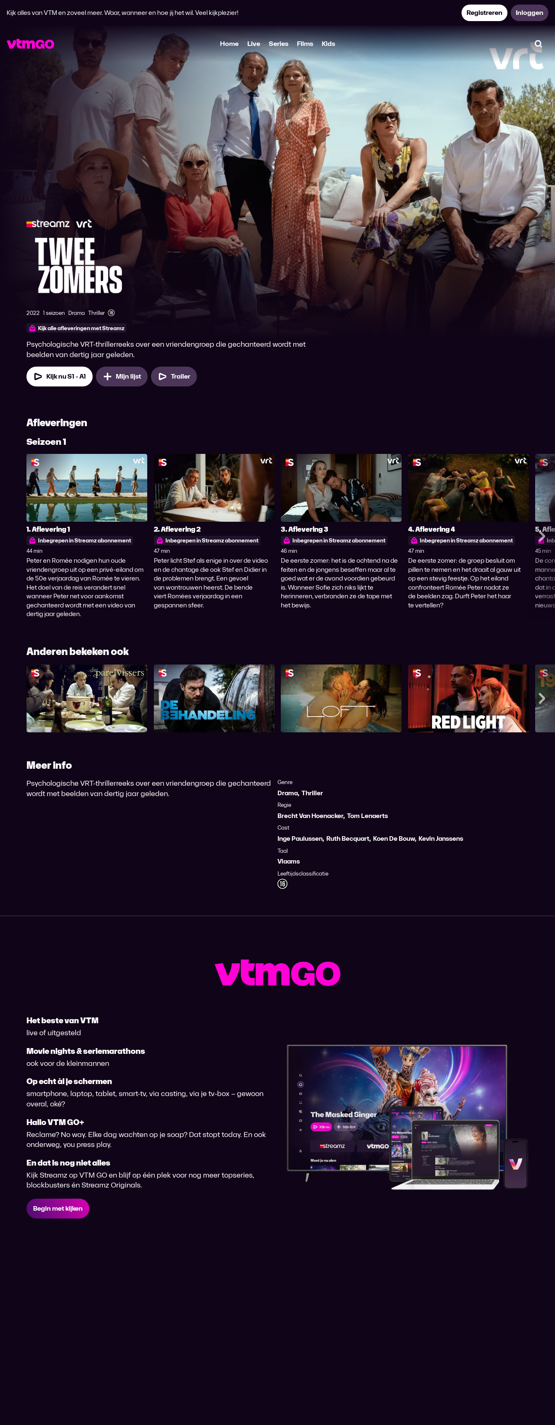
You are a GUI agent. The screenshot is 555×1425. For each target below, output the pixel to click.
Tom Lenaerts (367, 816)
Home (229, 44)
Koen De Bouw (394, 838)
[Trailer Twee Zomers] (174, 376)
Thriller (312, 793)
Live (253, 44)
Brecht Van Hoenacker (310, 816)
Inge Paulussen (300, 838)
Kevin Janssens (441, 838)
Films (305, 44)
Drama (288, 793)
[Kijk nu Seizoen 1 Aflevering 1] (59, 376)
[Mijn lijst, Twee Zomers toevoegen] (122, 376)
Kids (328, 44)
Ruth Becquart (347, 838)
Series (278, 44)
